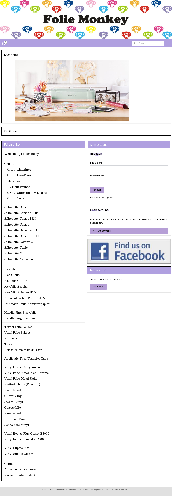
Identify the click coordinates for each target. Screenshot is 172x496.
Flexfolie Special (15, 286)
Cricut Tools (16, 198)
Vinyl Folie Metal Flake (20, 378)
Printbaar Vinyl (15, 419)
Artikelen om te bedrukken (23, 350)
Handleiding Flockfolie (20, 312)
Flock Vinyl (12, 390)
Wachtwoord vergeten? (101, 197)
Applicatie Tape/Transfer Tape (26, 358)
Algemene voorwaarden (21, 469)
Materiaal (14, 181)
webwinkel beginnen (93, 489)
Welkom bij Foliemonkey (21, 153)
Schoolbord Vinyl (16, 425)
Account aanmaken (102, 230)
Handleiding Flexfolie (19, 318)
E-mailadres (97, 162)
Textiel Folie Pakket (18, 326)
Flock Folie (12, 275)
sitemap (72, 489)
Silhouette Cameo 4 (17, 224)
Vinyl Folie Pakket (17, 332)
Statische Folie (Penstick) (22, 384)
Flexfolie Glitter (15, 280)
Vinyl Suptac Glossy (18, 453)
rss (79, 489)
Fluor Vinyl (12, 413)
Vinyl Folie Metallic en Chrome (26, 372)
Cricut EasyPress (19, 175)
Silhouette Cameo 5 (17, 207)
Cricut (8, 163)
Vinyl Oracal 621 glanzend (23, 367)
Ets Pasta (10, 338)
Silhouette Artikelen (18, 259)
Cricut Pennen (11, 131)
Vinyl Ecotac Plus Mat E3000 (24, 439)
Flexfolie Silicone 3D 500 (21, 292)
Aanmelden (98, 286)
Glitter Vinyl (13, 396)
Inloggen (97, 189)
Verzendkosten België (19, 475)
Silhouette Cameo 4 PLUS (22, 230)
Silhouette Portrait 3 (18, 241)
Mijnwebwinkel (123, 489)
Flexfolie (10, 269)
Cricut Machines (19, 169)
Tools (8, 344)
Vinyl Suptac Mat (16, 447)
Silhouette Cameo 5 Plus (21, 213)
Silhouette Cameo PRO (20, 218)
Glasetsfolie (12, 407)
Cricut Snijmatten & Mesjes (27, 192)
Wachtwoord (97, 175)
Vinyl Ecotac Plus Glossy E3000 (26, 433)
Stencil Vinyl (13, 401)
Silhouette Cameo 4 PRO (21, 236)
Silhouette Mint (15, 253)
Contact (9, 463)
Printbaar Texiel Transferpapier (27, 304)
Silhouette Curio (16, 247)
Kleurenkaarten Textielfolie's (24, 298)
